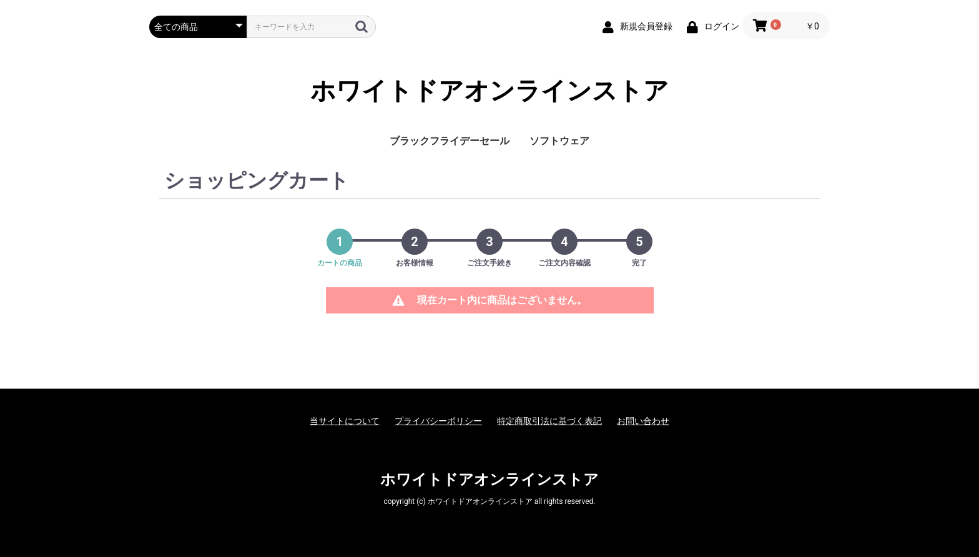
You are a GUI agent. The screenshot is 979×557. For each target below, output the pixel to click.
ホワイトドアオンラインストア (489, 91)
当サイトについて (345, 421)
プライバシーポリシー (438, 421)
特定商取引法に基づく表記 (549, 421)
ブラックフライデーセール (449, 141)
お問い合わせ (643, 421)
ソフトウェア (559, 141)
